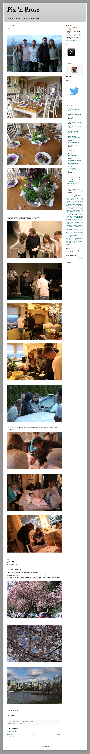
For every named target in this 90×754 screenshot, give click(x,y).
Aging (75, 196)
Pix (18, 723)
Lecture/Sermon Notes (76, 214)
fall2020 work (68, 210)
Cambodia (81, 199)
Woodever (81, 242)
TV (82, 237)
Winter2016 (74, 241)
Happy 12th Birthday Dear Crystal (75, 122)
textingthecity (71, 108)
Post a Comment (13, 731)
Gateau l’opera (71, 117)
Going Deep (77, 211)
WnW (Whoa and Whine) (72, 242)
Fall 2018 (71, 208)
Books (81, 198)
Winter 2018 (75, 240)
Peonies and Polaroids (73, 142)
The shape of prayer (72, 156)
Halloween (79, 213)
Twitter (67, 238)
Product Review (69, 222)
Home (34, 734)
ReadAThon (68, 223)
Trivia (80, 237)
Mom (72, 217)
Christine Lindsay (72, 136)
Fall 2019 (76, 208)
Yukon (69, 244)
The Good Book (70, 234)
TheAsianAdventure (73, 235)
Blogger (48, 746)
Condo (67, 202)
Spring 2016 (68, 225)
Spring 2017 (75, 225)
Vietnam (70, 238)
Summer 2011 (70, 228)
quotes (81, 222)
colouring (77, 201)
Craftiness (74, 204)
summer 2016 (76, 229)
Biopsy (82, 196)
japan (67, 214)
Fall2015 (81, 208)
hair (75, 213)
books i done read (72, 168)
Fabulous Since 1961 (73, 131)
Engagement (68, 207)
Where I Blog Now (72, 132)
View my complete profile (71, 40)
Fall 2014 (73, 207)
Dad (71, 205)
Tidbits (72, 237)
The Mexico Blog (71, 185)
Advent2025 (71, 196)
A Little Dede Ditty (72, 121)
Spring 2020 (74, 226)
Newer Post (10, 734)
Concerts (81, 201)
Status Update (80, 226)
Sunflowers (75, 232)
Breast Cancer (70, 199)
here (41, 574)
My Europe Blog (70, 181)
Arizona (78, 196)
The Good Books (77, 234)
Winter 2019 (80, 239)
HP (82, 213)
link (82, 214)
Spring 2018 (22, 723)
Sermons (81, 223)
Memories (68, 217)
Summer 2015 (69, 229)
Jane (76, 27)
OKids (78, 219)
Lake (69, 214)
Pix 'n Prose (23, 9)
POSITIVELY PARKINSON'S (74, 126)
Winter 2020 (68, 241)
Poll (82, 220)
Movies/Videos (79, 217)
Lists (71, 216)
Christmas (68, 201)
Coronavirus (68, 204)
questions (77, 222)
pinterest (74, 220)
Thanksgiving (80, 232)
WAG (73, 238)
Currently (79, 204)
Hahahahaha (71, 213)
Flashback (78, 210)
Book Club (76, 198)
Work (67, 244)
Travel (76, 237)
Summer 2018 (72, 231)
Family (74, 210)
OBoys (71, 219)
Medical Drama (78, 216)
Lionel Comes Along (72, 151)
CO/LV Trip (73, 201)
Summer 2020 (69, 232)
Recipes (73, 223)
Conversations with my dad (76, 202)
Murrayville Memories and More (74, 179)
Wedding (81, 238)
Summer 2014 (79, 228)
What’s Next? (70, 127)
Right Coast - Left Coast (72, 183)
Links (67, 216)
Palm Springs (69, 220)
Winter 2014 (68, 240)
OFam (16, 723)
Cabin (76, 199)
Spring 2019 (68, 226)
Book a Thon (69, 198)
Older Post (57, 734)
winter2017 (80, 241)
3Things (12, 723)
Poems (79, 220)
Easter (81, 205)
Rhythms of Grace (72, 155)
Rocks (77, 223)
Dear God (76, 205)
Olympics (81, 219)
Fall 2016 (78, 207)
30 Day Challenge (70, 195)
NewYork (67, 219)
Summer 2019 (79, 231)
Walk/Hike (77, 238)
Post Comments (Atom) (18, 737)
